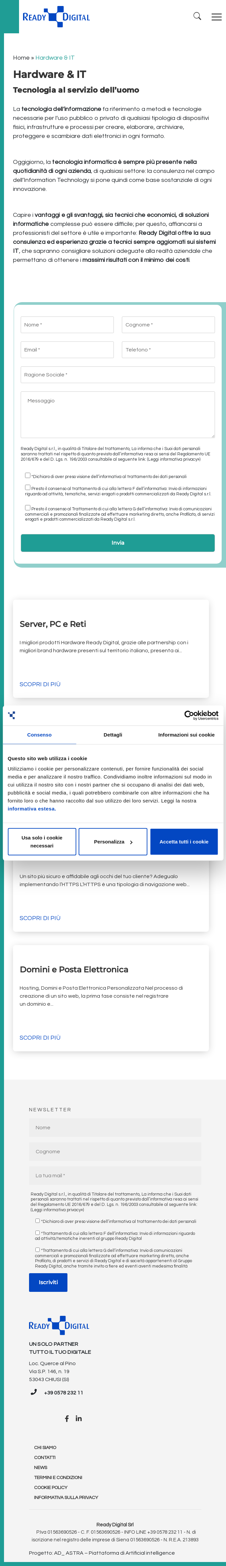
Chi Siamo (45, 1447)
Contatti (44, 1457)
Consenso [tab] (39, 734)
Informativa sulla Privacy (66, 1497)
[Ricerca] (197, 16)
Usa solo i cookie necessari (41, 841)
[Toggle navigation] (216, 17)
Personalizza (113, 841)
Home (21, 58)
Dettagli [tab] (113, 734)
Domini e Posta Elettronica (74, 969)
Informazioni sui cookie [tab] (186, 734)
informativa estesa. (32, 808)
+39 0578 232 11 (63, 1392)
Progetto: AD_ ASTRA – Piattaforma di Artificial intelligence (102, 1553)
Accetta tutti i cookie (184, 841)
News (40, 1467)
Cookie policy (50, 1487)
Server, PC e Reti (53, 624)
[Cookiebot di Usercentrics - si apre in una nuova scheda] (189, 715)
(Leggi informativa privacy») (173, 459)
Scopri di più (40, 684)
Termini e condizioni (58, 1477)
